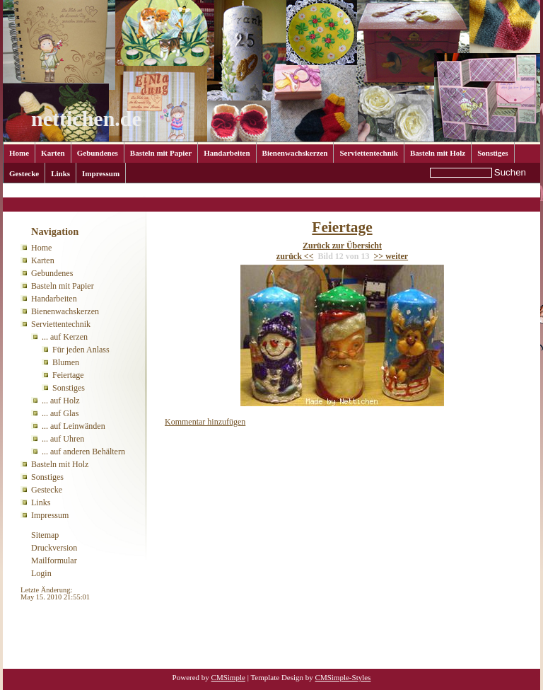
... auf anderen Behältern (83, 451)
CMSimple (228, 677)
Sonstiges (492, 153)
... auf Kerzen (138, 192)
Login (41, 573)
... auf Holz (61, 401)
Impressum (100, 173)
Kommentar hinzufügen (205, 422)
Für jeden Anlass (81, 350)
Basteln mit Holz (437, 153)
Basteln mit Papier (161, 153)
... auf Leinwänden (73, 426)
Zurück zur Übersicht (342, 246)
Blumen (65, 362)
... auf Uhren (63, 439)
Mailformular (54, 560)
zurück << (295, 256)
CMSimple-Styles (343, 677)
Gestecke (24, 173)
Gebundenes (97, 153)
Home (19, 153)
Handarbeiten (227, 153)
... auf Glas (60, 413)
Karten (53, 153)
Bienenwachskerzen (295, 153)
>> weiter (391, 256)
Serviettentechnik (368, 153)
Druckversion (54, 548)
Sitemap (45, 535)
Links (60, 173)
